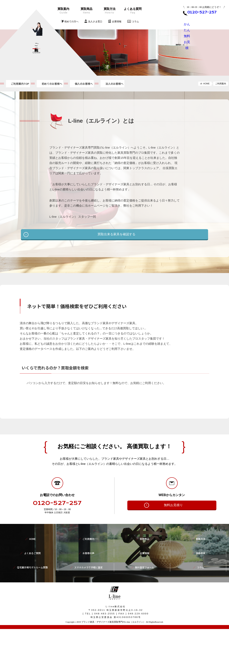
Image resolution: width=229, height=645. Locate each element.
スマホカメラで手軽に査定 (88, 577)
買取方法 (109, 11)
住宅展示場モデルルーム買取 (32, 577)
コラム (135, 21)
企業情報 (116, 21)
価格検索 (200, 568)
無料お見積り (173, 529)
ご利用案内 (88, 560)
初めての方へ (71, 21)
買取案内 (63, 11)
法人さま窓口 (95, 21)
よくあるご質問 (32, 568)
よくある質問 (132, 11)
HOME (206, 83)
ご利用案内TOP (17, 84)
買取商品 (86, 11)
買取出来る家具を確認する (116, 235)
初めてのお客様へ (64, 84)
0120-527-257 (57, 527)
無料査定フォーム (144, 577)
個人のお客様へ (110, 84)
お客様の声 (88, 568)
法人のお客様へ (156, 84)
